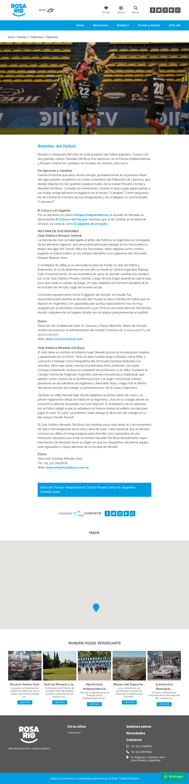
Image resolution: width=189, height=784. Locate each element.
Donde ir (123, 25)
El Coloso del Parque (71, 219)
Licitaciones (74, 732)
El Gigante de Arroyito (90, 224)
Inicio (80, 25)
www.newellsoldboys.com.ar (67, 467)
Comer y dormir (149, 25)
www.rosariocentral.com (64, 339)
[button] (96, 607)
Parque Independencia (91, 215)
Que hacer (100, 25)
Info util (174, 25)
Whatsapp (173, 776)
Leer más (25, 702)
